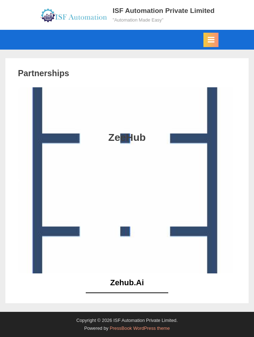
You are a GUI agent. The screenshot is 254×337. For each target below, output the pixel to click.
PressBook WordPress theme (140, 328)
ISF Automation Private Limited (164, 10)
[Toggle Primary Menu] (210, 40)
